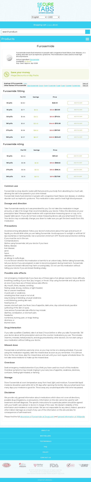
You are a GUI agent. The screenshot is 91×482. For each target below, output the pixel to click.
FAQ (45, 447)
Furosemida (76, 85)
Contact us (45, 457)
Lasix (25, 83)
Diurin (41, 85)
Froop (46, 85)
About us (45, 430)
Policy (45, 452)
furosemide (34, 59)
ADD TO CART (78, 103)
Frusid (58, 85)
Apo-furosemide (32, 85)
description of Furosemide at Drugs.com (37, 417)
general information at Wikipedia (71, 417)
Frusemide (52, 85)
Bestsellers (45, 436)
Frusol (63, 85)
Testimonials (45, 441)
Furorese (68, 85)
